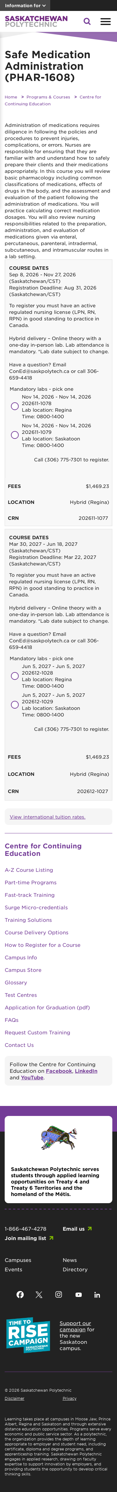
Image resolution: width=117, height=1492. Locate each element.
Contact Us (19, 1045)
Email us (74, 1228)
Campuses (18, 1260)
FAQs (11, 1020)
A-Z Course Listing (29, 870)
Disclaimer (14, 1398)
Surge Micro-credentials (36, 907)
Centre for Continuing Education (43, 849)
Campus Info (21, 957)
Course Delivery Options (36, 932)
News (70, 1260)
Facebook (59, 1071)
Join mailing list (25, 1238)
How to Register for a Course (42, 945)
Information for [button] (23, 5)
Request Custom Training (37, 1032)
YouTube (32, 1077)
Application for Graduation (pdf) (47, 1007)
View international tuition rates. (47, 817)
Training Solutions (28, 920)
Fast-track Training (30, 895)
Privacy (69, 1398)
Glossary (16, 982)
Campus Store (23, 970)
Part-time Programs (30, 882)
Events (13, 1269)
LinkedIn (86, 1071)
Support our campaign (75, 1326)
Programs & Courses (48, 96)
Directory (75, 1269)
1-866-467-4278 (25, 1228)
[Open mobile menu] (105, 22)
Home (11, 96)
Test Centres (21, 995)
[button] (87, 23)
